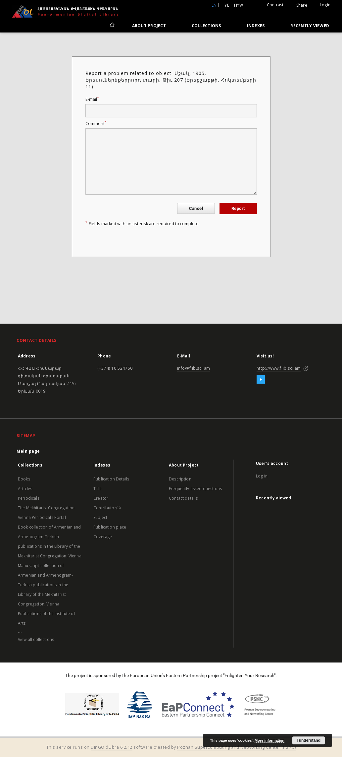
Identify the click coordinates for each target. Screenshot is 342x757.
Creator (100, 498)
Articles (25, 488)
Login (325, 5)
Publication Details (111, 479)
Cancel (196, 208)
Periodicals (28, 498)
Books (24, 479)
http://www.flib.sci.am (279, 368)
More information (269, 740)
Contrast (275, 5)
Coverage (102, 536)
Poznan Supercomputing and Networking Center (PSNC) (236, 747)
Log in (262, 476)
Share (301, 5)
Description (180, 479)
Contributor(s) (107, 508)
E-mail (92, 99)
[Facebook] (261, 380)
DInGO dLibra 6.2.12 (111, 747)
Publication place (109, 527)
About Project (149, 26)
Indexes (256, 26)
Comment (95, 123)
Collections (206, 26)
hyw (238, 5)
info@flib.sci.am (194, 368)
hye (225, 5)
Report (238, 208)
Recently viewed (309, 26)
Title (97, 488)
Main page (28, 451)
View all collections (36, 639)
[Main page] (111, 25)
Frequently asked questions (195, 488)
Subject (100, 517)
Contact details (183, 498)
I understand (308, 740)
